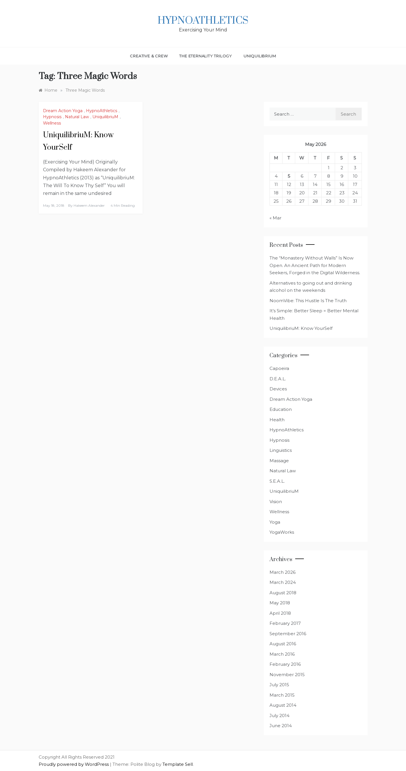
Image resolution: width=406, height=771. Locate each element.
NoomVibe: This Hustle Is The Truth (308, 300)
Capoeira (279, 368)
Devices (278, 389)
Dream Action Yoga (63, 110)
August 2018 (283, 592)
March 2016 (282, 654)
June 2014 (281, 725)
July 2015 (279, 684)
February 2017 (285, 623)
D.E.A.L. (278, 378)
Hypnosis (52, 116)
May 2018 (280, 602)
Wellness (52, 123)
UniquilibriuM (260, 56)
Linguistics (281, 450)
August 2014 (283, 705)
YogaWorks (282, 532)
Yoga (275, 522)
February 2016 (285, 664)
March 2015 (282, 695)
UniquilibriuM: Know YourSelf (301, 328)
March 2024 (283, 582)
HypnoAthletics (203, 20)
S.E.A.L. (277, 481)
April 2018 (280, 613)
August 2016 (283, 643)
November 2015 (287, 674)
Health (277, 419)
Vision (276, 501)
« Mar (275, 218)
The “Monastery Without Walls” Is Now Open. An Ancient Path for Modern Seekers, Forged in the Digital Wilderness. (315, 265)
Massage (279, 460)
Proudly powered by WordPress (74, 764)
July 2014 (279, 715)
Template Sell (177, 764)
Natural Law (77, 116)
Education (281, 409)
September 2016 (288, 633)
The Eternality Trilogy (205, 56)
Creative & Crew (149, 56)
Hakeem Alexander (89, 205)
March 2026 (282, 572)
